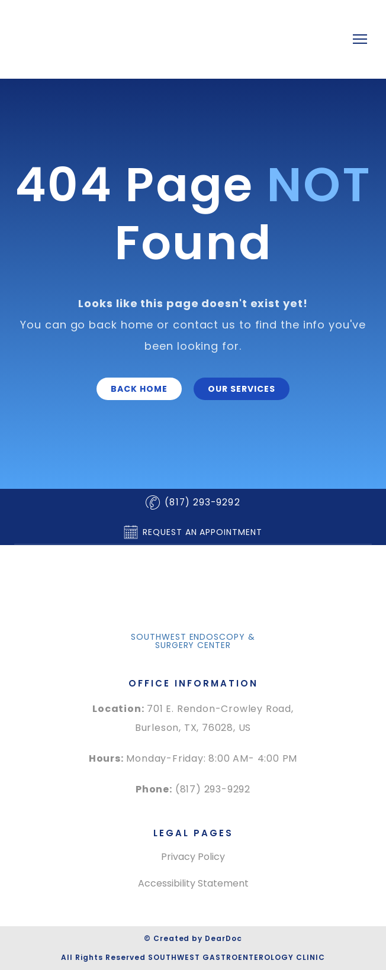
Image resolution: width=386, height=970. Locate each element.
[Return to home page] (169, 39)
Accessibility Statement (193, 883)
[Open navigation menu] (360, 39)
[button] (139, 389)
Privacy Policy (193, 856)
